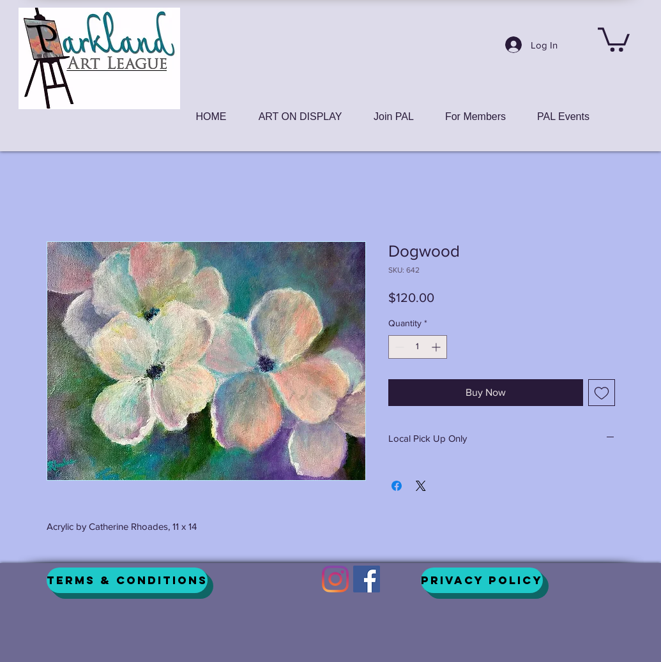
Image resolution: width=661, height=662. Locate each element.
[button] (614, 38)
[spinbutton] (417, 347)
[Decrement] (398, 347)
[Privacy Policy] (482, 580)
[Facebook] (366, 579)
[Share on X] (421, 485)
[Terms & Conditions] (127, 580)
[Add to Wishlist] (601, 392)
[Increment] (437, 347)
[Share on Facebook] (396, 485)
